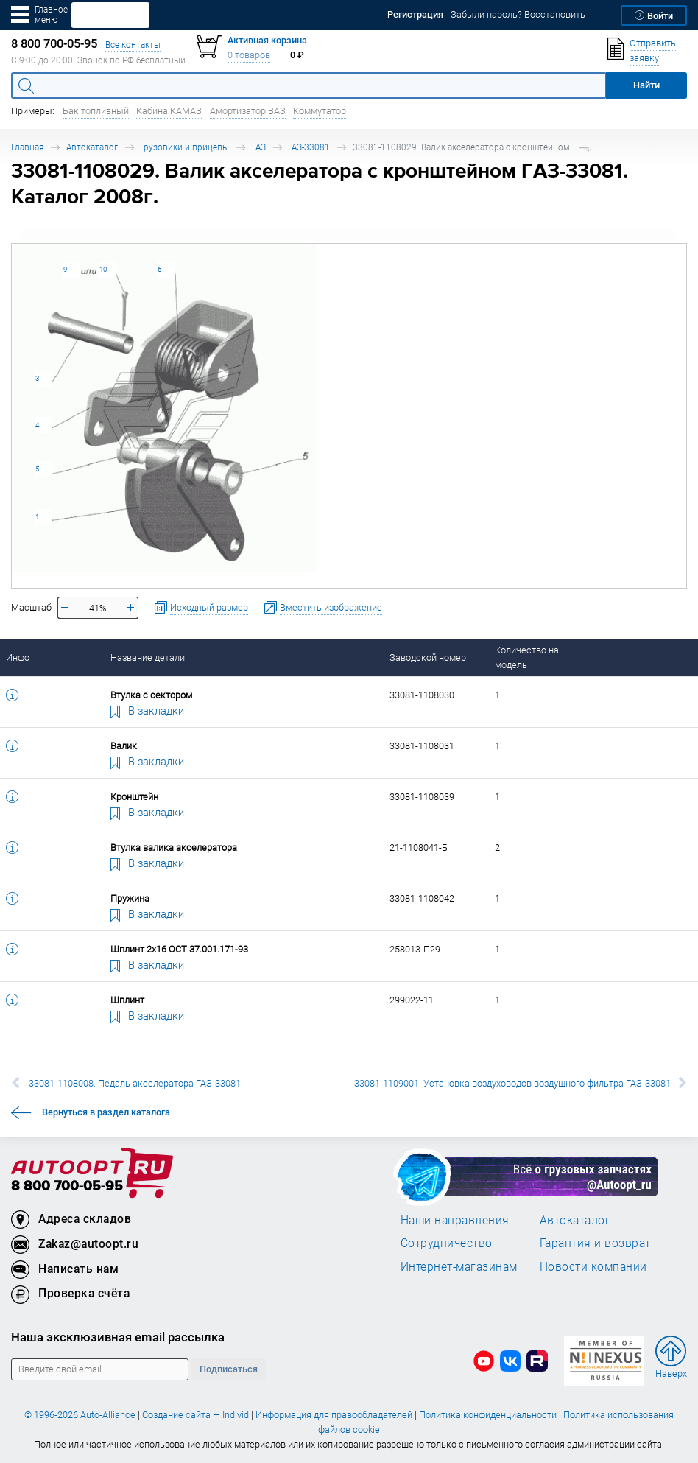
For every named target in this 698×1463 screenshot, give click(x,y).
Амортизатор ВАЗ (248, 111)
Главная (27, 146)
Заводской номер (427, 657)
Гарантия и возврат (595, 1243)
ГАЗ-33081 (309, 146)
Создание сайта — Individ (195, 1414)
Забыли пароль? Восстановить (518, 14)
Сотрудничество (447, 1243)
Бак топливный (96, 111)
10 (103, 269)
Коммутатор (319, 111)
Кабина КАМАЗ (169, 111)
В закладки (147, 710)
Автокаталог (92, 146)
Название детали (147, 657)
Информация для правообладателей (333, 1414)
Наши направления (455, 1220)
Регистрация (415, 14)
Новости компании (593, 1266)
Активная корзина (267, 40)
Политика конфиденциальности (488, 1414)
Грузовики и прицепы (184, 146)
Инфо (17, 657)
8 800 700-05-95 (67, 1186)
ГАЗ (259, 146)
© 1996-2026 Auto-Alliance (79, 1414)
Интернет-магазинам (459, 1266)
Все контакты (133, 44)
